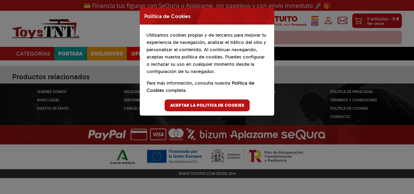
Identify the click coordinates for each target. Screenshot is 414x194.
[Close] (267, 16)
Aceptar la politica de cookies (207, 105)
